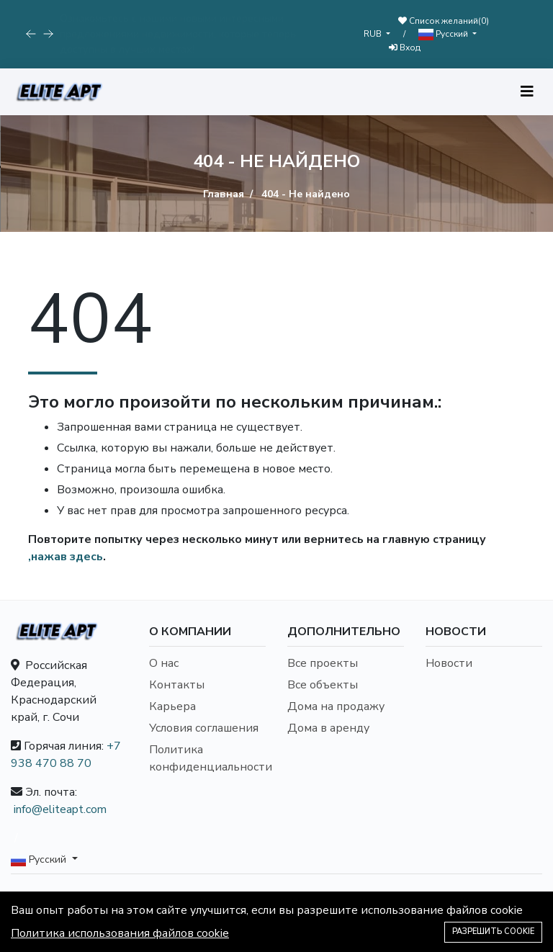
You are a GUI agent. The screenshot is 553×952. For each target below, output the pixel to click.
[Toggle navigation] (527, 91)
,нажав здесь (65, 557)
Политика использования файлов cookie (120, 933)
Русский (444, 34)
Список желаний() (443, 21)
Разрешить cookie (493, 931)
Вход (405, 47)
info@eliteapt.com (60, 809)
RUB (374, 34)
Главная (223, 194)
